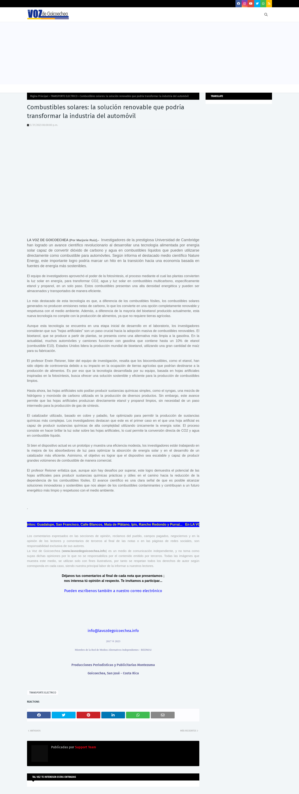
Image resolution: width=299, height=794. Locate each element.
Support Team (85, 747)
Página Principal (39, 96)
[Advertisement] (149, 53)
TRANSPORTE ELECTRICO (64, 96)
